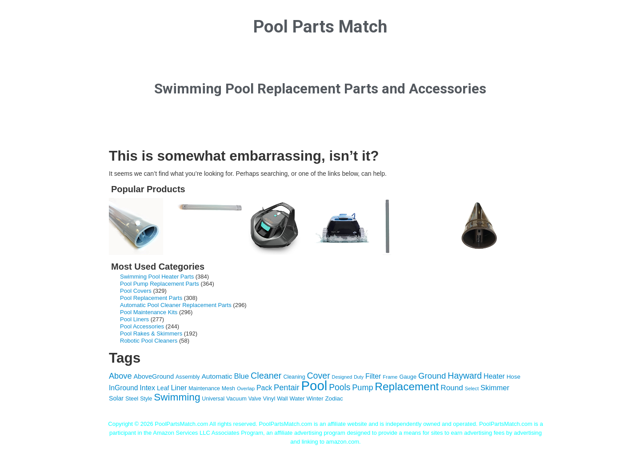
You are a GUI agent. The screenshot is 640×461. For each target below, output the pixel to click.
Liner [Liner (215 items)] (179, 388)
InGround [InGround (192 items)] (123, 388)
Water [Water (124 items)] (296, 398)
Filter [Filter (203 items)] (373, 376)
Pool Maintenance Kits (148, 312)
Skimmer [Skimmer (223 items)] (494, 388)
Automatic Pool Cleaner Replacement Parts (176, 305)
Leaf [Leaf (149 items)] (163, 388)
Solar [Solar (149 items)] (116, 398)
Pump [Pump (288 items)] (362, 387)
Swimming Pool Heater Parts (157, 276)
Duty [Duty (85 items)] (359, 377)
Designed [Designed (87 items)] (342, 377)
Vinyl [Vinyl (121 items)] (269, 398)
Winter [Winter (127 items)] (315, 398)
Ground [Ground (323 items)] (432, 375)
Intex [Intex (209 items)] (147, 388)
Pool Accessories (142, 326)
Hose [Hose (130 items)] (513, 376)
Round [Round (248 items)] (451, 387)
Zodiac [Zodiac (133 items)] (334, 398)
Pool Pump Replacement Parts (159, 283)
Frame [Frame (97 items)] (390, 377)
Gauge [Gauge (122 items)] (407, 376)
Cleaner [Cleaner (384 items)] (266, 375)
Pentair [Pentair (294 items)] (287, 387)
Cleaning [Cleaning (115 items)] (294, 377)
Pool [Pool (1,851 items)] (314, 385)
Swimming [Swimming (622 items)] (177, 397)
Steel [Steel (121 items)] (131, 398)
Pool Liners (134, 319)
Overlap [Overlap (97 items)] (246, 388)
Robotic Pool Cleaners (148, 340)
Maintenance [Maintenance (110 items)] (204, 388)
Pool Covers (136, 290)
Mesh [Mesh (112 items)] (228, 388)
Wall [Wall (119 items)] (282, 398)
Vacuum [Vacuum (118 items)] (236, 398)
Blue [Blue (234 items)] (241, 376)
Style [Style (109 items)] (146, 399)
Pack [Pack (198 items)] (264, 388)
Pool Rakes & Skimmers (151, 333)
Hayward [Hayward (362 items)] (465, 375)
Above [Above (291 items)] (120, 376)
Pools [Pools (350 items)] (339, 387)
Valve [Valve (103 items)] (254, 399)
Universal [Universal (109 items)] (213, 399)
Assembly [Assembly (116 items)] (188, 377)
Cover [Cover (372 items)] (318, 375)
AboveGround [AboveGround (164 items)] (153, 376)
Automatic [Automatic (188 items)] (217, 376)
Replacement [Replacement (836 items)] (407, 386)
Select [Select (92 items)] (472, 388)
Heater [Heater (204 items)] (494, 376)
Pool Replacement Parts (151, 298)
